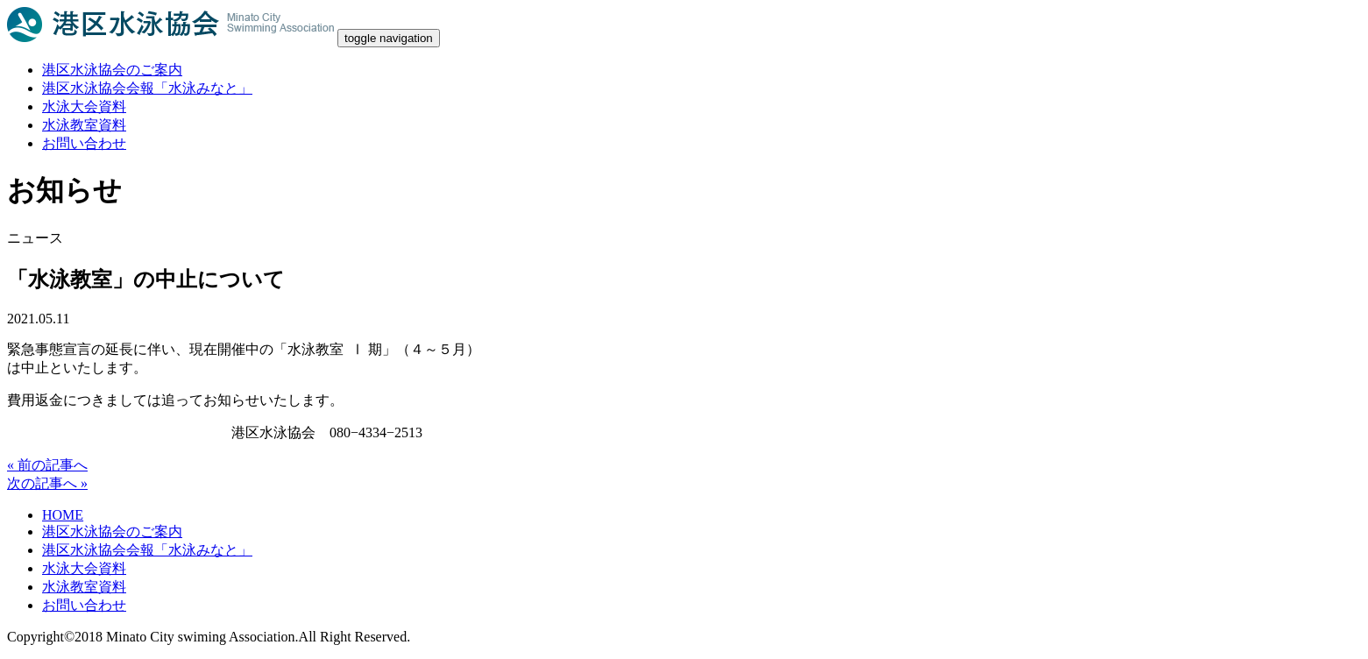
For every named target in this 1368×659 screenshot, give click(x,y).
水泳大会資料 (84, 106)
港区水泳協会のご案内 (112, 69)
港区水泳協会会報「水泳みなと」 (147, 88)
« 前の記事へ (47, 464)
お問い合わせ (84, 143)
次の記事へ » (47, 483)
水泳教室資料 (84, 124)
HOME (62, 514)
